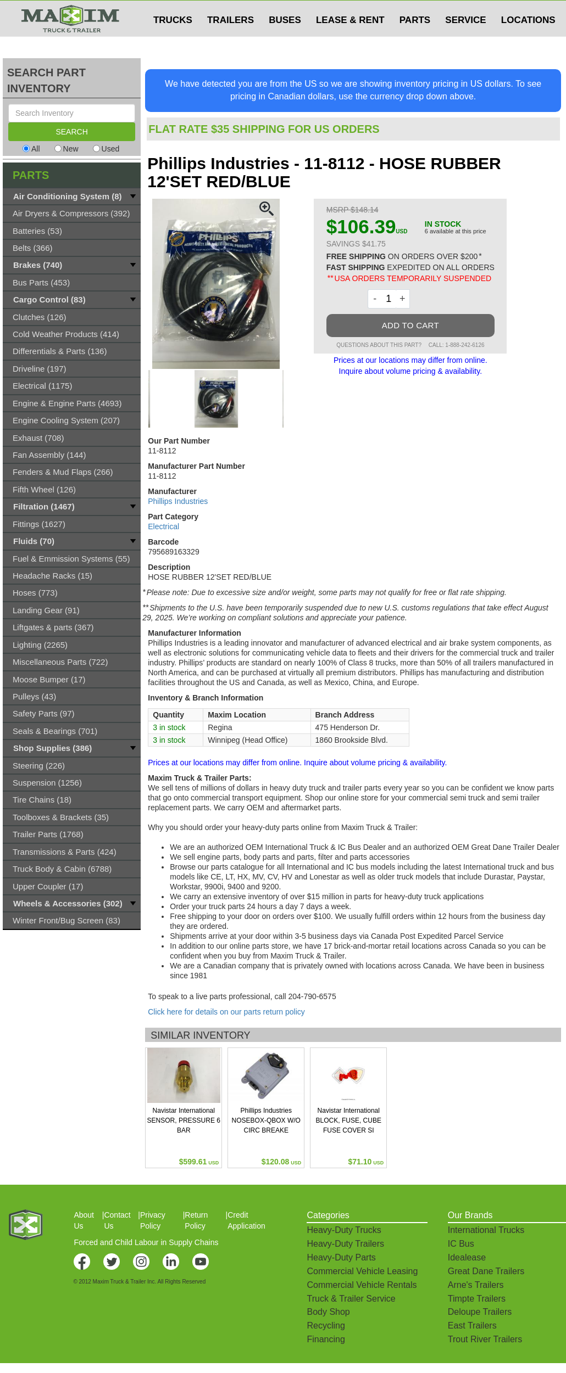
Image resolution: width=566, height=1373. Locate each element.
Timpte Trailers (477, 1298)
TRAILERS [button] (230, 42)
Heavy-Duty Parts (341, 1257)
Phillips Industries (178, 501)
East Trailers (472, 1325)
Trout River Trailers (485, 1339)
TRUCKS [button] (172, 42)
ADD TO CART (410, 325)
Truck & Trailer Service (351, 1298)
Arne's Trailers (476, 1285)
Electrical (163, 526)
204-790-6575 (312, 996)
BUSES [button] (285, 42)
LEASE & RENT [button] (350, 42)
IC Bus (461, 1243)
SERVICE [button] (465, 42)
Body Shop (328, 1311)
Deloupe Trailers (480, 1311)
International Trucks (486, 1230)
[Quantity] (389, 299)
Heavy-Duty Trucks (344, 1230)
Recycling (326, 1325)
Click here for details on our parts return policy (226, 1011)
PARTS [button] (414, 42)
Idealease (467, 1257)
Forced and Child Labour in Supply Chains (146, 1242)
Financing (326, 1339)
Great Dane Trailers (486, 1271)
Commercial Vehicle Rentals (362, 1285)
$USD (421, 11)
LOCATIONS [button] (528, 42)
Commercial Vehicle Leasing (362, 1271)
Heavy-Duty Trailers (345, 1243)
